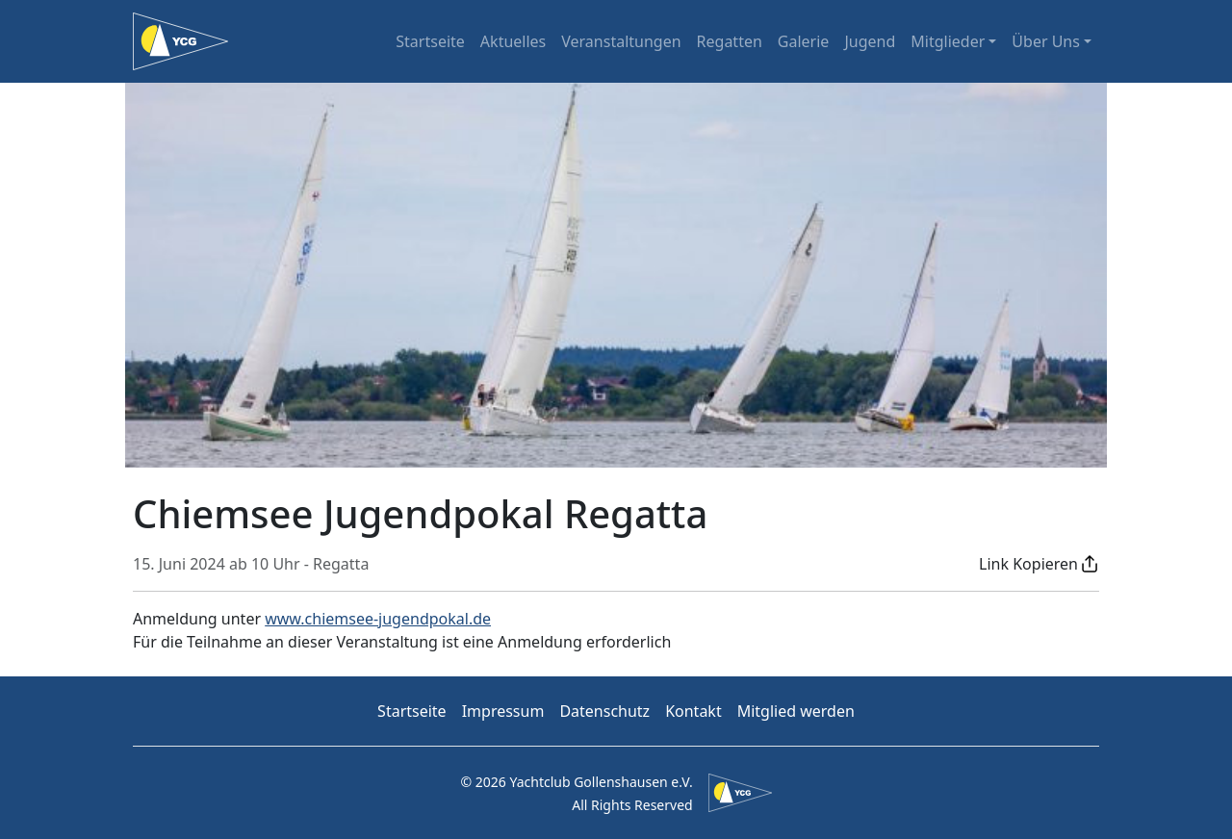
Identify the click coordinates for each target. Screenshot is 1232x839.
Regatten (729, 41)
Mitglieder (948, 41)
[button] (1039, 563)
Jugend (869, 41)
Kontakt (693, 711)
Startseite (430, 41)
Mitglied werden (796, 711)
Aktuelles (513, 41)
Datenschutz (604, 711)
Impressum (503, 711)
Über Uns (1046, 41)
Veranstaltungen (620, 41)
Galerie (804, 41)
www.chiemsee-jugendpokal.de (378, 618)
